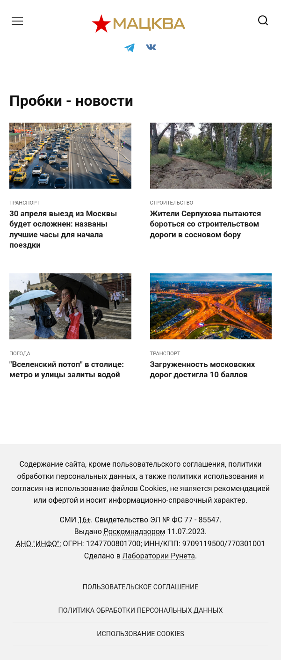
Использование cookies (140, 634)
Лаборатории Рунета (158, 555)
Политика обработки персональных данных (140, 611)
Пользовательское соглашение (141, 587)
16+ (84, 519)
